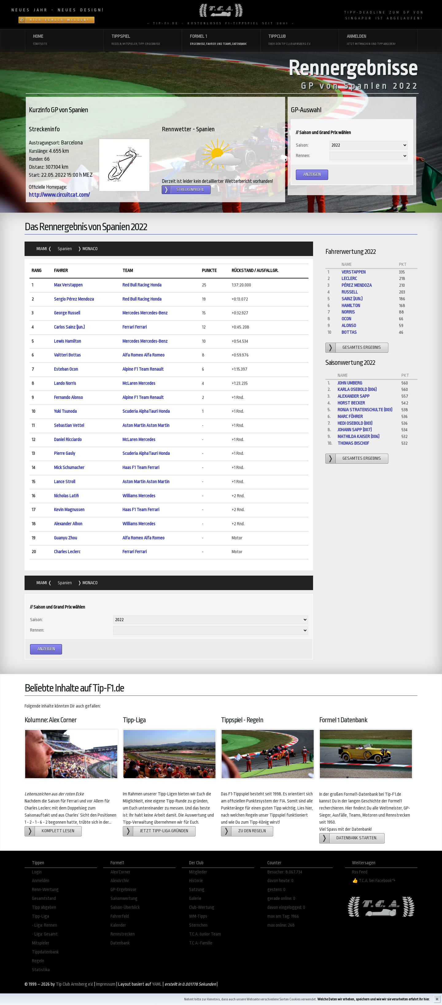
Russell (350, 292)
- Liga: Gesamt (45, 934)
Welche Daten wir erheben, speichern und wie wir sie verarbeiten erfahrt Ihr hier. (373, 999)
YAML (157, 984)
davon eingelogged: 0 (286, 907)
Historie (196, 880)
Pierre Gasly (64, 453)
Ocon (346, 318)
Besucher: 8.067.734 (284, 872)
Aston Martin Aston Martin (145, 425)
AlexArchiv (119, 880)
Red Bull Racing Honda (141, 285)
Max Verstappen (68, 285)
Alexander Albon (68, 523)
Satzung (196, 889)
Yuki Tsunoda (65, 411)
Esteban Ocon (66, 369)
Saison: (302, 145)
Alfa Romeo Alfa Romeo (143, 355)
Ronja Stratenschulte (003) (365, 409)
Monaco (90, 248)
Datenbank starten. (356, 838)
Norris (348, 312)
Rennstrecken (122, 934)
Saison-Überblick (125, 907)
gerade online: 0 (281, 898)
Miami (42, 248)
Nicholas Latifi (66, 496)
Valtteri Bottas (67, 355)
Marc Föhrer (350, 416)
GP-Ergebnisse (123, 889)
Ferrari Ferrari (134, 327)
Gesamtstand (44, 898)
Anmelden (40, 880)
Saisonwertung (124, 898)
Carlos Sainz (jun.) (69, 327)
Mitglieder (198, 872)
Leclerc (349, 278)
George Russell (67, 313)
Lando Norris (65, 383)
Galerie (195, 898)
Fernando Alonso (68, 397)
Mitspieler (40, 943)
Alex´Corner (120, 872)
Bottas (349, 332)
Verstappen (354, 272)
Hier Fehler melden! (60, 20)
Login (37, 872)
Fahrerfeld (119, 916)
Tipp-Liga (40, 916)
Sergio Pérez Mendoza (74, 299)
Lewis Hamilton (67, 341)
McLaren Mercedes (138, 383)
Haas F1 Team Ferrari (140, 467)
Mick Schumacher (69, 467)
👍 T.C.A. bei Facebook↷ (374, 880)
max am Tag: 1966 (283, 916)
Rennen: (303, 155)
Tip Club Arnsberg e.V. (74, 984)
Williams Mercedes (138, 496)
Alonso (349, 325)
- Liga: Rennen (44, 925)
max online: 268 (281, 925)
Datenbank (120, 943)
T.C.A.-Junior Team (205, 934)
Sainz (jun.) (352, 299)
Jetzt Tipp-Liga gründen (164, 831)
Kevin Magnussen (69, 509)
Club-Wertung (201, 907)
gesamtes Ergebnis (362, 347)
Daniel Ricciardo (68, 439)
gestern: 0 (276, 889)
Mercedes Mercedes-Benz (145, 313)
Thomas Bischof (353, 443)
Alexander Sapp (354, 396)
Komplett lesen (58, 831)
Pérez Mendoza (357, 285)
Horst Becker (351, 403)
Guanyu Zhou (65, 538)
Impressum (105, 984)
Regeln (38, 961)
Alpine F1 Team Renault (143, 369)
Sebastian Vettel (69, 425)
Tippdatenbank (45, 952)
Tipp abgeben (44, 907)
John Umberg (350, 383)
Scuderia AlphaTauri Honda (146, 411)
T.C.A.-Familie (200, 943)
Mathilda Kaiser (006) (358, 436)
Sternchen (198, 925)
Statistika (41, 969)
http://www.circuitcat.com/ (59, 195)
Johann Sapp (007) (355, 429)
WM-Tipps (198, 916)
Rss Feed (359, 872)
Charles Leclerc (67, 551)
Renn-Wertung (45, 889)
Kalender (118, 925)
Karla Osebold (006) (357, 389)
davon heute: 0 (280, 880)
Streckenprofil (190, 189)
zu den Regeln (252, 831)
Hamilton (351, 305)
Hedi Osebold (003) (355, 423)
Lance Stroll (64, 481)
